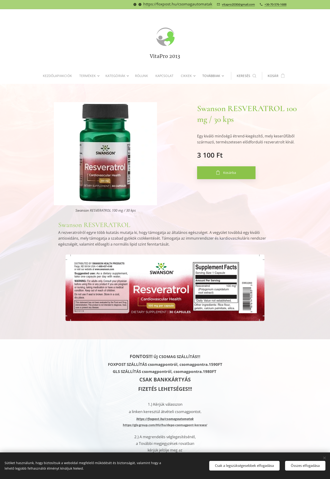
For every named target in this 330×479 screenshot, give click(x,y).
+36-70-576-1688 (275, 4)
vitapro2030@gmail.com (238, 4)
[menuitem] (58, 76)
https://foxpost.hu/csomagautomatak (177, 4)
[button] (247, 76)
